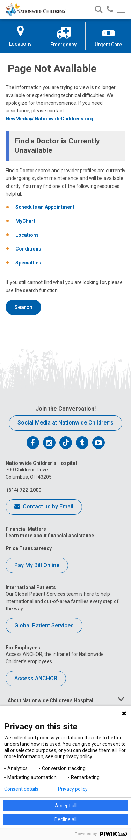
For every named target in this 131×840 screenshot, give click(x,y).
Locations (27, 235)
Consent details (21, 789)
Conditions (28, 249)
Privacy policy (73, 789)
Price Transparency (29, 548)
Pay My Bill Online (36, 565)
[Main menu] (121, 10)
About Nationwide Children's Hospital (50, 700)
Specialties (28, 263)
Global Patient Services (44, 625)
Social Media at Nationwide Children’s (65, 422)
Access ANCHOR (35, 678)
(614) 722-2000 (23, 490)
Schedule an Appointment (44, 207)
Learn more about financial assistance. (50, 535)
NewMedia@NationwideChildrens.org (49, 118)
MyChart (25, 221)
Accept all (66, 805)
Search (23, 307)
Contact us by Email (43, 507)
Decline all (65, 819)
